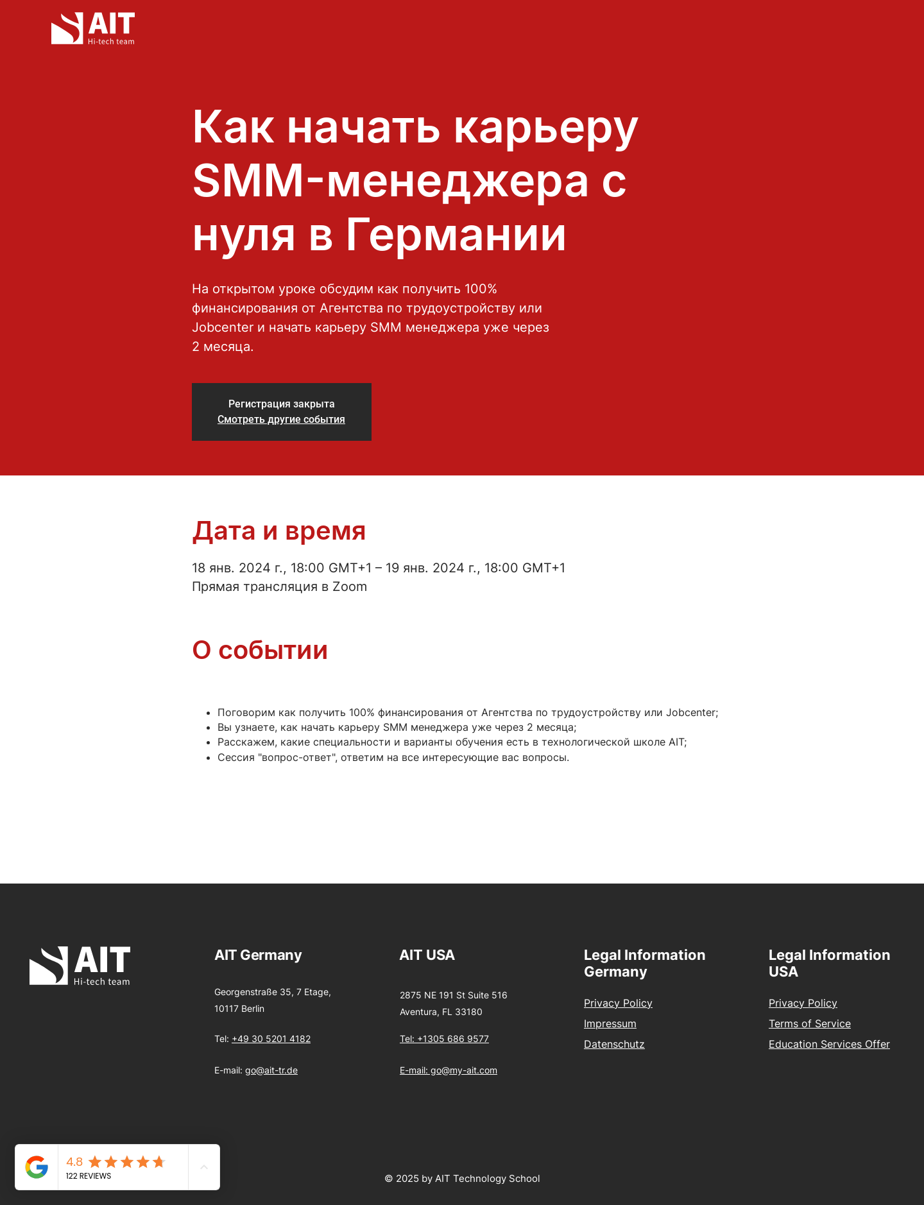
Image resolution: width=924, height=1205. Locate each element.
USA (440, 954)
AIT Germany (258, 954)
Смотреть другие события (281, 419)
